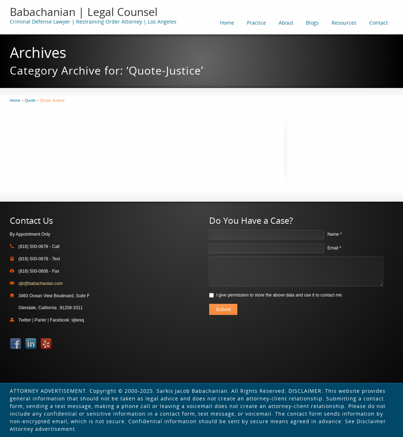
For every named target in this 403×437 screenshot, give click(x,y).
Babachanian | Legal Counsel (84, 12)
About (286, 22)
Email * (334, 248)
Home (227, 22)
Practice (256, 22)
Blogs (312, 22)
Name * (334, 234)
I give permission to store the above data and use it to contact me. (279, 295)
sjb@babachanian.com (40, 283)
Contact (378, 22)
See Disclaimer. (366, 421)
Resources (344, 22)
